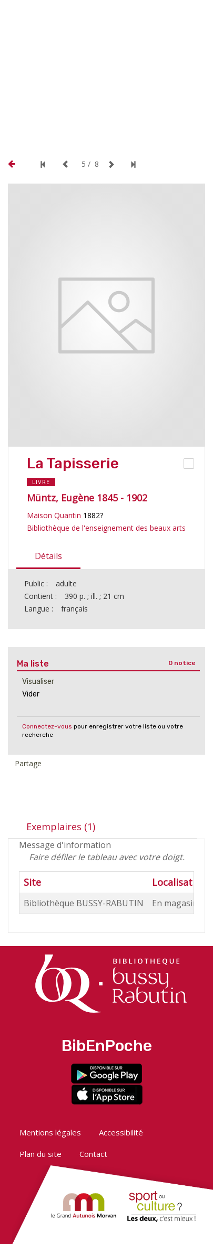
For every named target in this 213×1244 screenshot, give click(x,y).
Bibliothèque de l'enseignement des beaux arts (106, 528)
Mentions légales (50, 1132)
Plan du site (40, 1154)
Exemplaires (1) (60, 826)
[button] (123, 14)
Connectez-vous (47, 726)
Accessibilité (121, 1132)
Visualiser (38, 681)
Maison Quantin (54, 515)
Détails (48, 556)
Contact (93, 1154)
